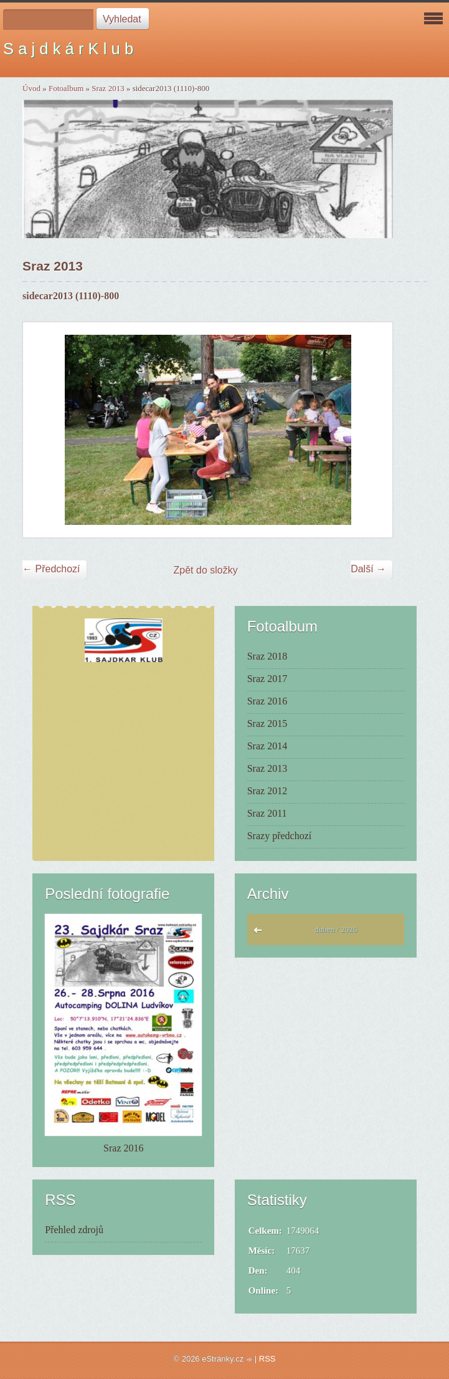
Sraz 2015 (267, 723)
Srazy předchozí (279, 835)
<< (260, 933)
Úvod (31, 88)
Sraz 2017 (267, 678)
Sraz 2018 (267, 656)
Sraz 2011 (267, 813)
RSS (267, 1358)
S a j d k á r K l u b (68, 48)
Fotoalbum (66, 88)
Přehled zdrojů (74, 1229)
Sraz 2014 (267, 746)
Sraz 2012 (267, 791)
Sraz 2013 (108, 88)
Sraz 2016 (267, 701)
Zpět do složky (206, 570)
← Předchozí (51, 569)
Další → (368, 569)
